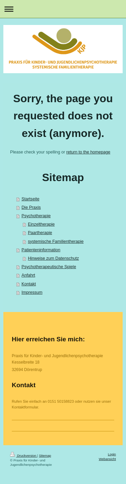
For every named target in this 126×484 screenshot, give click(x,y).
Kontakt (29, 284)
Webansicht (107, 459)
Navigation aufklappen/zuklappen (63, 9)
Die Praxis (31, 207)
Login (112, 454)
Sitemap (45, 455)
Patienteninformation (41, 250)
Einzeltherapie (41, 224)
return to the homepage (88, 152)
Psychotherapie (36, 215)
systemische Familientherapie (56, 241)
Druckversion (23, 455)
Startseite (30, 199)
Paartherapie (40, 232)
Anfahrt (28, 275)
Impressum (32, 292)
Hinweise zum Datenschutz (53, 258)
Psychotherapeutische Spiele (49, 266)
